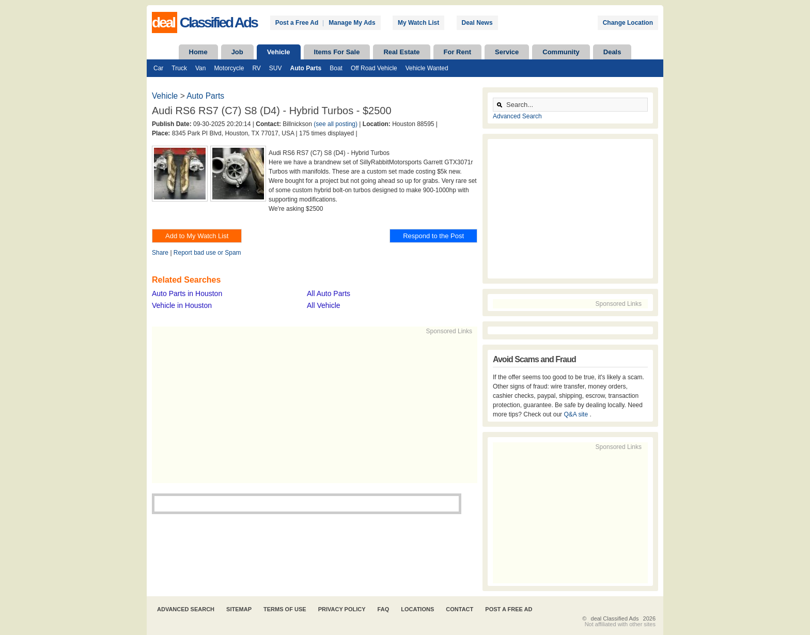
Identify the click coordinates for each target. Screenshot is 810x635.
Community (561, 52)
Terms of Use (284, 609)
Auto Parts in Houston (187, 293)
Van (200, 68)
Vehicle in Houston (182, 305)
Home (198, 52)
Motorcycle (229, 68)
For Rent (457, 52)
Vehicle (278, 52)
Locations (417, 609)
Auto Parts (306, 68)
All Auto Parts (328, 293)
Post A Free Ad (508, 609)
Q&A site (576, 414)
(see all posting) (335, 124)
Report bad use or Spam (207, 252)
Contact (459, 609)
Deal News (477, 22)
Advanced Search (517, 116)
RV (256, 68)
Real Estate (401, 52)
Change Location (628, 22)
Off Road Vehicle (374, 68)
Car (158, 68)
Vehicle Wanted (427, 68)
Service (507, 52)
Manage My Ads (352, 22)
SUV (275, 68)
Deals (612, 52)
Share (160, 252)
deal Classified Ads (615, 618)
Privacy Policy (342, 609)
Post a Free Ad (297, 22)
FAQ (384, 609)
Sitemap (239, 609)
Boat (336, 68)
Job (237, 52)
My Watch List (418, 22)
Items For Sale (337, 52)
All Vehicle (323, 305)
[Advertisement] (310, 408)
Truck (179, 68)
